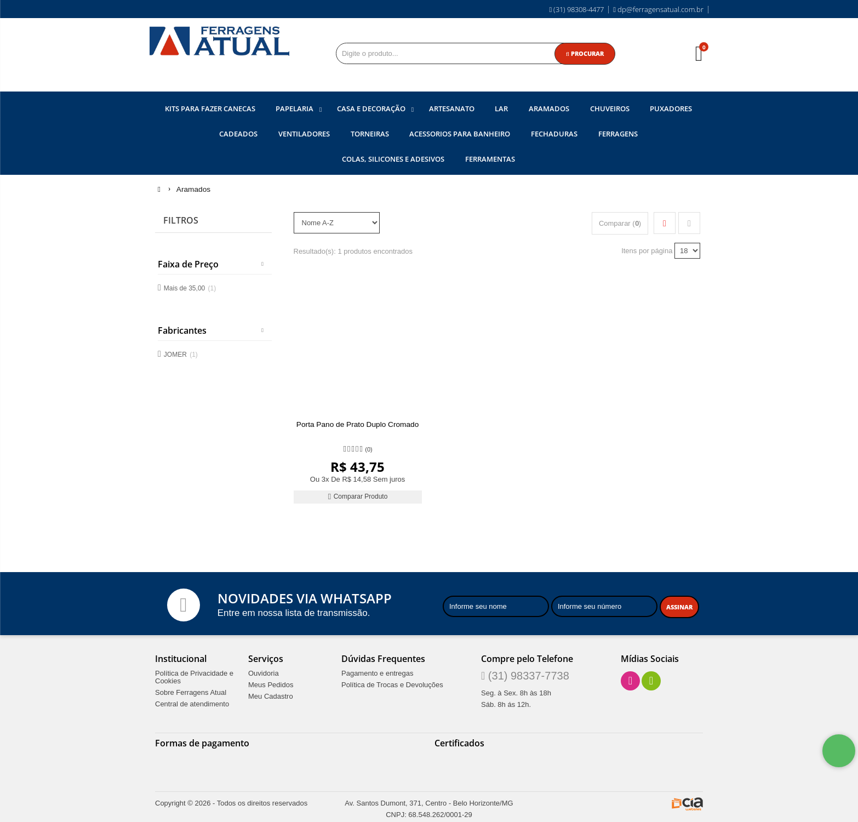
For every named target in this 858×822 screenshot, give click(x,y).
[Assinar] (679, 605)
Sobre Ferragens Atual (190, 691)
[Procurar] (584, 54)
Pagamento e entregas (377, 672)
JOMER (181, 353)
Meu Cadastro (270, 695)
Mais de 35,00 (190, 286)
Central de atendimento (192, 702)
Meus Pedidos (270, 683)
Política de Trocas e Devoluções (392, 683)
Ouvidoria (263, 672)
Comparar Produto (358, 495)
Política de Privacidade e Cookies (194, 675)
